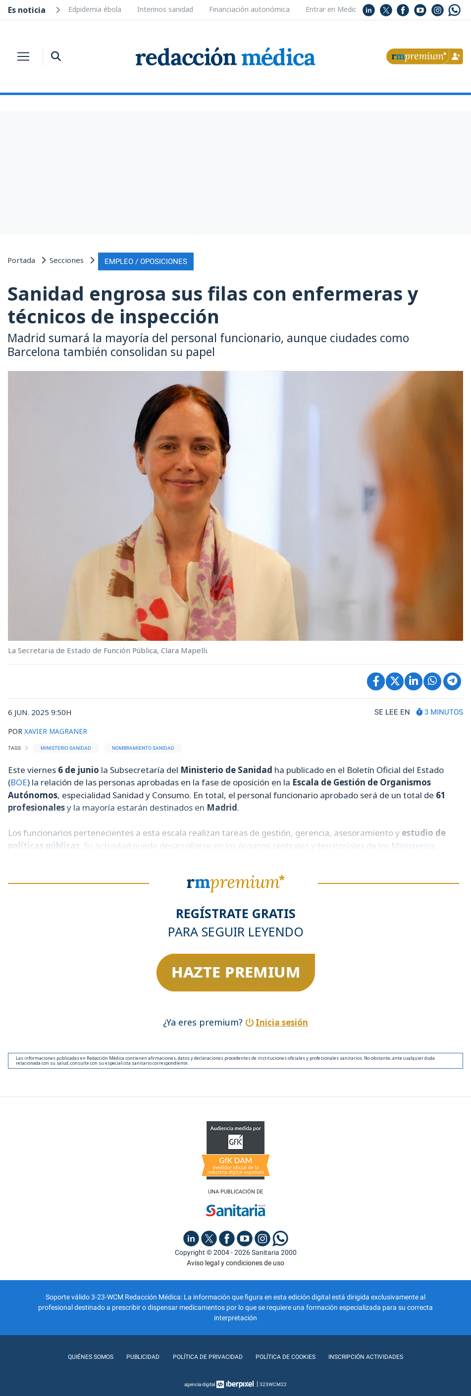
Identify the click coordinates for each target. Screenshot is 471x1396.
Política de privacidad (203, 1356)
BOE (18, 780)
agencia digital (199, 1383)
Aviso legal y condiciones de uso (235, 1262)
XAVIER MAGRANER (58, 729)
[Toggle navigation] (23, 56)
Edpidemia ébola (94, 9)
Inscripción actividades (376, 1356)
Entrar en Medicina (336, 9)
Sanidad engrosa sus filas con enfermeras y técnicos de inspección (212, 303)
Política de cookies (288, 1356)
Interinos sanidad (165, 9)
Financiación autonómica (249, 9)
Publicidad (134, 1356)
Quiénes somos (78, 1356)
